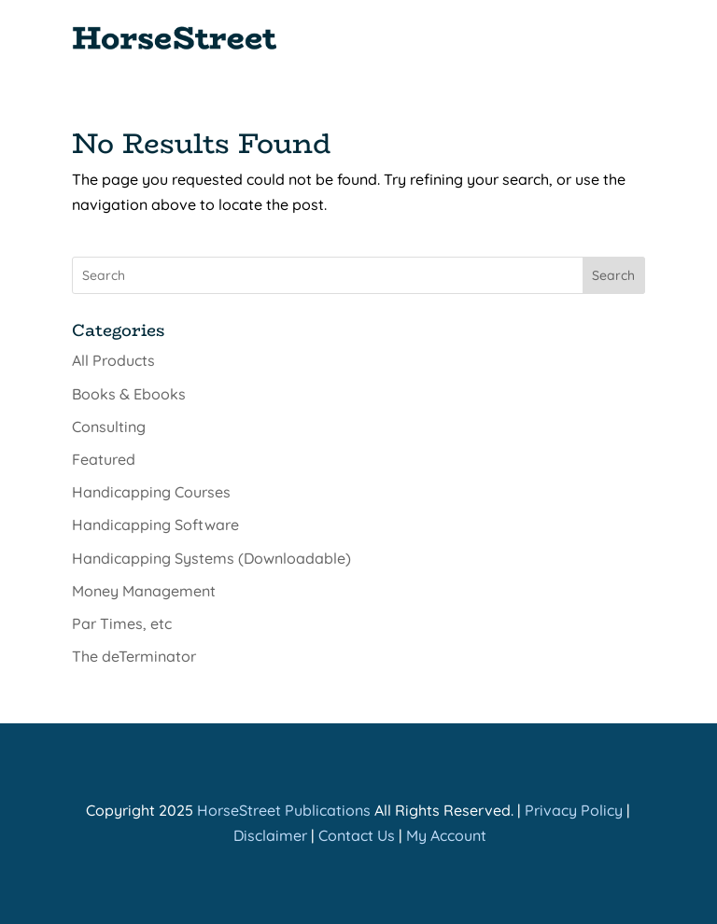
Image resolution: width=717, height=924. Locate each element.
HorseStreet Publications (284, 810)
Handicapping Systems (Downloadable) (211, 558)
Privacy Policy (574, 810)
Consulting (109, 426)
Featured (103, 459)
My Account (446, 835)
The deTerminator (134, 656)
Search (613, 275)
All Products (113, 360)
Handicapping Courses (151, 492)
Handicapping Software (155, 524)
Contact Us (356, 835)
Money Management (144, 590)
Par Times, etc (122, 623)
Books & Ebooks (129, 394)
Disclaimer (270, 835)
